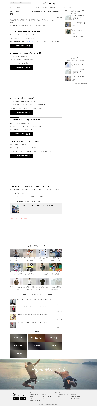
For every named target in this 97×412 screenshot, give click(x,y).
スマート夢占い (58, 396)
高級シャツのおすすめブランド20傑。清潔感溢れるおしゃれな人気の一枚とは (78, 17)
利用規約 (44, 394)
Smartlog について (34, 394)
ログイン (83, 3)
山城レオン (12, 16)
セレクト (56, 398)
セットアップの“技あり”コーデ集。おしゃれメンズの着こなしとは (31, 306)
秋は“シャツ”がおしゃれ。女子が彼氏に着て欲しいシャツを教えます (78, 64)
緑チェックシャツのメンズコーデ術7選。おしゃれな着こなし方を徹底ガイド (78, 31)
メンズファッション (21, 7)
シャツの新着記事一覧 (81, 83)
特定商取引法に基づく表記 (35, 400)
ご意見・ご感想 (45, 398)
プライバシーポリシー (46, 396)
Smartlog (12, 7)
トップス (29, 7)
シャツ (35, 7)
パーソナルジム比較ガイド (76, 398)
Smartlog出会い (74, 394)
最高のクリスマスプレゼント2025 (62, 394)
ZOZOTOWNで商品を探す (21, 45)
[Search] (29, 2)
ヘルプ (31, 398)
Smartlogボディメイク (75, 396)
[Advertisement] (23, 230)
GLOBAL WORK (31, 41)
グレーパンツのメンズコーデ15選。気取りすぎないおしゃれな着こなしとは (34, 299)
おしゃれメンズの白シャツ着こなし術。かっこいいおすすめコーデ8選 (78, 78)
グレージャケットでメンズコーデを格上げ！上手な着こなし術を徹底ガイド (34, 322)
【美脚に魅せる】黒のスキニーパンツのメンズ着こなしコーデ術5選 (32, 314)
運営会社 (32, 396)
